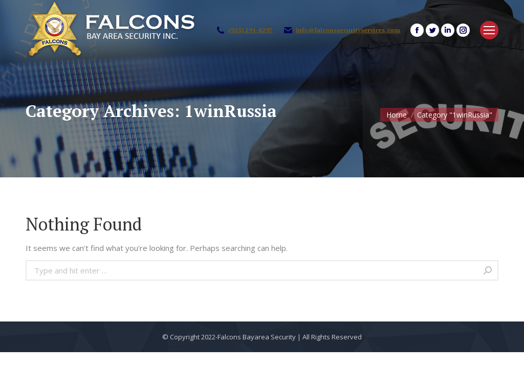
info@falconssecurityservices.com (348, 30)
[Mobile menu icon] (489, 30)
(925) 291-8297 (250, 30)
